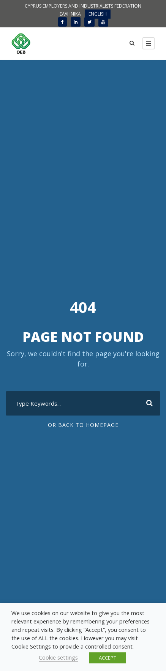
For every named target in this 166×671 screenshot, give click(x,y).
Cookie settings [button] (58, 657)
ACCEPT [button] (107, 657)
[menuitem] (70, 14)
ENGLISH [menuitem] (98, 14)
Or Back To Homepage (83, 424)
